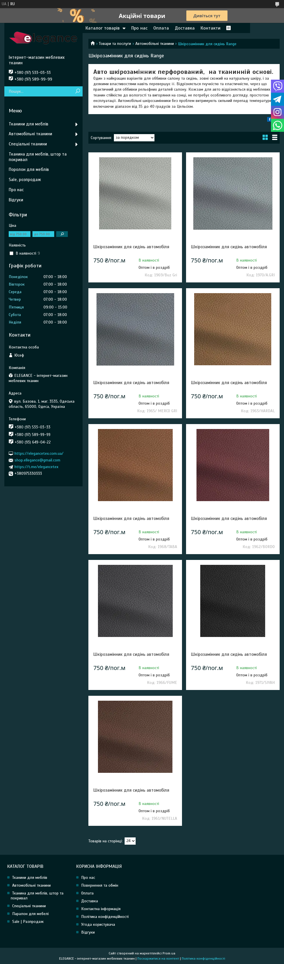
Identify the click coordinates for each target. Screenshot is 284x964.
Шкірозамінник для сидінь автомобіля (131, 246)
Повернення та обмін (99, 885)
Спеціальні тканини (28, 144)
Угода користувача (98, 924)
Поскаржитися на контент (158, 958)
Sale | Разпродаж (28, 921)
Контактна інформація (101, 908)
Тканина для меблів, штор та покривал (38, 156)
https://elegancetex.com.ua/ (38, 453)
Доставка (185, 28)
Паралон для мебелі (30, 913)
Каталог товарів (102, 28)
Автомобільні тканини (154, 43)
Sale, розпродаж (25, 179)
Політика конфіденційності (105, 916)
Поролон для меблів (29, 169)
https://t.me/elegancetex (36, 466)
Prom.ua (169, 953)
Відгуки (16, 199)
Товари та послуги (115, 43)
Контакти (211, 28)
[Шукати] (77, 91)
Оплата (161, 28)
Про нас (139, 28)
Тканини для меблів (28, 124)
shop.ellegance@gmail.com (37, 460)
